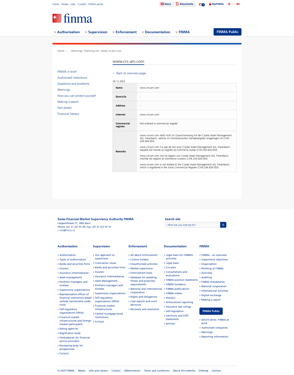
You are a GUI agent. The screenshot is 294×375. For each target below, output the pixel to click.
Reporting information (214, 336)
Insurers (64, 268)
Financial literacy (68, 114)
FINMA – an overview (214, 255)
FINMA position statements (182, 279)
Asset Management (106, 280)
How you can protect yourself (76, 96)
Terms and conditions (156, 370)
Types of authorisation (72, 259)
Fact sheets (64, 108)
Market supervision (141, 268)
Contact (82, 4)
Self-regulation (175, 311)
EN (238, 4)
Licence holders (139, 259)
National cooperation (214, 286)
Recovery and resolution (144, 309)
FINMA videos (174, 293)
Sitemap (203, 370)
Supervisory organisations (74, 289)
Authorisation (67, 255)
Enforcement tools (141, 272)
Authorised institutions (72, 77)
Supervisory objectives (214, 259)
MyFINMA (218, 4)
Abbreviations (132, 370)
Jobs (73, 4)
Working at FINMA (212, 268)
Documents (184, 4)
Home (56, 4)
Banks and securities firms (74, 263)
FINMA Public (211, 311)
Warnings (76, 50)
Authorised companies (214, 327)
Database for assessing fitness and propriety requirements (143, 281)
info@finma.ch (67, 230)
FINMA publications (177, 288)
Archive (170, 323)
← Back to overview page (129, 73)
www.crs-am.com (111, 50)
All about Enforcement (143, 255)
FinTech (64, 353)
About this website (184, 370)
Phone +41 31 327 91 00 (71, 226)
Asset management (70, 277)
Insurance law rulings (178, 306)
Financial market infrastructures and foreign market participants (75, 321)
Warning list (91, 50)
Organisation (209, 263)
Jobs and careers (98, 370)
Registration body (70, 333)
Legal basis (172, 263)
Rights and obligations (143, 296)
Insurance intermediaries (74, 272)
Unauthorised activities (144, 263)
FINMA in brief (67, 71)
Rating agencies (68, 328)
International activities (214, 290)
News (165, 4)
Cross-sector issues (105, 263)
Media (64, 4)
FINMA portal (95, 4)
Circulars (171, 267)
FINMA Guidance (176, 284)
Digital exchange (211, 295)
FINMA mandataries (213, 281)
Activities (206, 272)
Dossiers (170, 297)
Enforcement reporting (179, 302)
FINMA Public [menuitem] (227, 32)
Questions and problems (73, 83)
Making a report (67, 102)
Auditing (206, 277)
